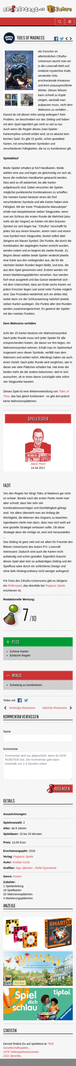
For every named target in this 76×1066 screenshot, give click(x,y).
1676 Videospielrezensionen (21, 1051)
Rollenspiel (15, 585)
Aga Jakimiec (24, 868)
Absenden (60, 788)
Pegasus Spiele (55, 585)
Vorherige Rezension (19, 708)
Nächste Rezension (58, 708)
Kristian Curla (21, 862)
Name (7, 731)
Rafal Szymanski (45, 868)
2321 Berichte (12, 1056)
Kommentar (10, 749)
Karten (17, 876)
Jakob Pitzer (38, 463)
